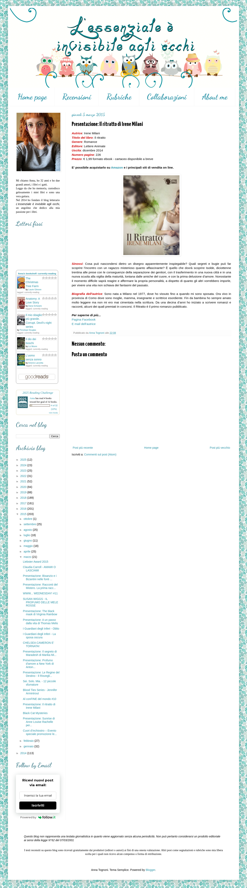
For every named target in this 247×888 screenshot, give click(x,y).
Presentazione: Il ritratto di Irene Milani (39, 706)
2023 (23, 470)
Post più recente (83, 447)
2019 (23, 492)
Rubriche (119, 96)
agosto (28, 529)
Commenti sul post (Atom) (100, 454)
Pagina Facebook (84, 319)
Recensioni (76, 96)
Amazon (117, 167)
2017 (23, 503)
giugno (28, 540)
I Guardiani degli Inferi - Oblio (41, 628)
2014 (23, 753)
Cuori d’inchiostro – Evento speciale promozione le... (40, 732)
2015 (23, 514)
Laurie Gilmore (34, 289)
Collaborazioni (166, 96)
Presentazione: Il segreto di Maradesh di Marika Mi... (40, 653)
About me (214, 96)
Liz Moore (32, 346)
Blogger (150, 869)
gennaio (29, 746)
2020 (23, 487)
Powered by (38, 817)
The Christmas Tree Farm (32, 282)
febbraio (29, 740)
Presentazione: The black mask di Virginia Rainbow (40, 612)
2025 (23, 459)
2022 (23, 476)
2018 (23, 497)
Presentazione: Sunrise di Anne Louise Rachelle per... (39, 722)
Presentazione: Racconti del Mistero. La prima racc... (40, 586)
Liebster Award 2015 (35, 561)
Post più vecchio (220, 447)
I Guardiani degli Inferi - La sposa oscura (39, 635)
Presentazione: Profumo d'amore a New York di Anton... (38, 664)
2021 (23, 481)
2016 (23, 508)
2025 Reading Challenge (38, 392)
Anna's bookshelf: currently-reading (37, 273)
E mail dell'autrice (84, 324)
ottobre (28, 518)
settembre (30, 524)
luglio (27, 535)
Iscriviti (38, 805)
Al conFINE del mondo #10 (39, 699)
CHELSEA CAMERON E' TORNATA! (38, 644)
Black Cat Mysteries (35, 713)
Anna (32, 398)
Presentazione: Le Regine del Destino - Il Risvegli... (41, 674)
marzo (28, 556)
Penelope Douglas (28, 330)
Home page (32, 96)
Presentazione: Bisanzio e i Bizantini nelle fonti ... (40, 577)
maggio (28, 546)
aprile (27, 551)
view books (53, 413)
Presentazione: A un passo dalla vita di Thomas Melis (40, 621)
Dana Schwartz (35, 306)
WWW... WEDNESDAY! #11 (40, 593)
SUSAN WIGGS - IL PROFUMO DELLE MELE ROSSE (40, 602)
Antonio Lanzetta (35, 363)
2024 (23, 465)
